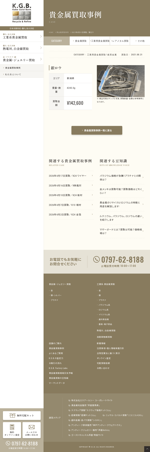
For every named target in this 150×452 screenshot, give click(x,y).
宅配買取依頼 (103, 363)
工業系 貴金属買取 (106, 284)
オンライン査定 (104, 358)
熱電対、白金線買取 (106, 330)
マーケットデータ (57, 382)
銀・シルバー (56, 295)
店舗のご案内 (55, 343)
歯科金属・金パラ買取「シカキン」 (85, 420)
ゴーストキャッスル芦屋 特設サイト (86, 434)
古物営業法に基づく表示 (108, 353)
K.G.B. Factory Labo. (58, 368)
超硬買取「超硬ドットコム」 (82, 415)
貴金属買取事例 (56, 348)
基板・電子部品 (105, 324)
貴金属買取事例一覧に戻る (97, 130)
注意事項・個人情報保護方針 (110, 348)
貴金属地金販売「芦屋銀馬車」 (84, 405)
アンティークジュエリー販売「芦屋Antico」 (89, 430)
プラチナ (54, 300)
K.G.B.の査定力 (56, 358)
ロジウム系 (104, 309)
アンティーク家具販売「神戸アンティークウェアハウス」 (95, 425)
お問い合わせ (103, 368)
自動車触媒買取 (104, 336)
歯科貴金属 (104, 319)
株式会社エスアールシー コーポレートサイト (91, 400)
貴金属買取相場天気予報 (61, 373)
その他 (140, 40)
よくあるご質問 (56, 353)
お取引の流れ (55, 363)
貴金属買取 (80, 40)
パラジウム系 (104, 304)
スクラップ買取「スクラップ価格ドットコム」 (90, 410)
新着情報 (101, 343)
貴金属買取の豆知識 (58, 377)
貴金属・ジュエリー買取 (60, 284)
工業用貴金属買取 (100, 40)
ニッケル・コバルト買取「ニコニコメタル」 (123, 415)
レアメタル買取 (120, 40)
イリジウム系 (104, 314)
